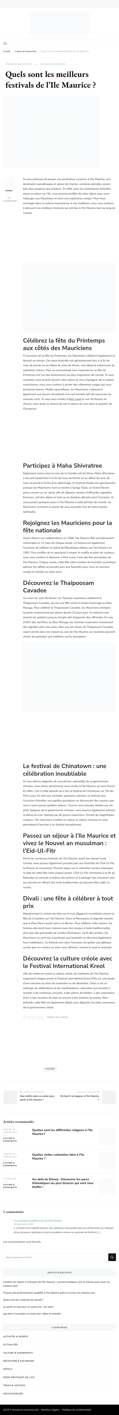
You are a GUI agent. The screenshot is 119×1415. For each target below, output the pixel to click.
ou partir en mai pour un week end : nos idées (28, 1307)
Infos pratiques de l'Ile (19, 1377)
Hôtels (8, 1369)
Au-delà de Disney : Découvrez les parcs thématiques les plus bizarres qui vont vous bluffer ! (62, 1183)
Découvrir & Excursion (18, 1361)
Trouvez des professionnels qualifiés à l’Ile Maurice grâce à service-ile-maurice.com (49, 1292)
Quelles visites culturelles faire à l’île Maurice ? (58, 1157)
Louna (9, 184)
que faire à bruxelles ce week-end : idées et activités (32, 1313)
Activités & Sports (15, 1336)
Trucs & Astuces (14, 1385)
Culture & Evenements (53, 64)
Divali (79, 913)
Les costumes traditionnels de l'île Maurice (38, 1220)
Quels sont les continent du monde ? (23, 1300)
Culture (50, 1069)
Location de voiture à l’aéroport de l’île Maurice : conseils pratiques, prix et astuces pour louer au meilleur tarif (56, 1284)
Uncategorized (13, 1393)
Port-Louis (75, 399)
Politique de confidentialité (76, 1409)
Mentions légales (50, 1409)
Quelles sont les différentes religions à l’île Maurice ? (62, 1132)
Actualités (10, 1344)
